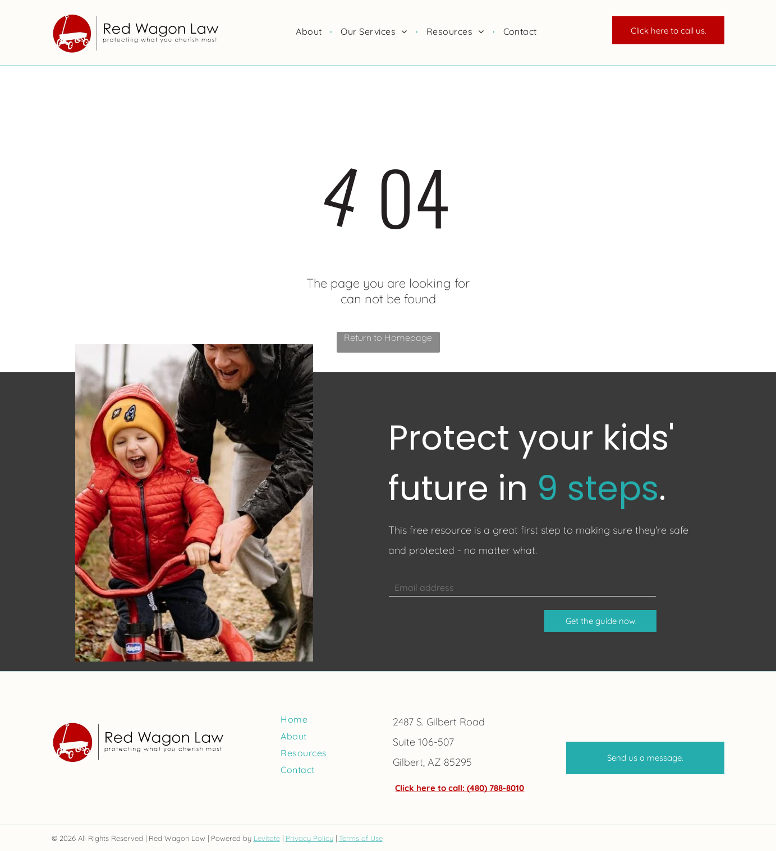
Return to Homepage (388, 337)
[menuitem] (309, 31)
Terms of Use (361, 838)
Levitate (267, 838)
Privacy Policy (309, 838)
